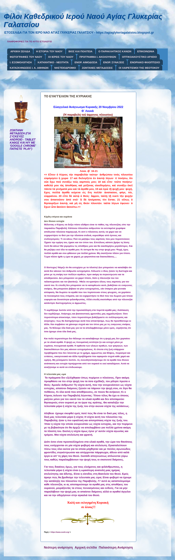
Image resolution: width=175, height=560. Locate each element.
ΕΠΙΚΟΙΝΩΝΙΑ (145, 51)
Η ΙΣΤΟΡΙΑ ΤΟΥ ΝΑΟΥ (49, 51)
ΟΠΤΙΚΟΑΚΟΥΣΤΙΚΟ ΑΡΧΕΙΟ (139, 56)
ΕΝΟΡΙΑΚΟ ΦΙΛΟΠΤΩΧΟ (145, 62)
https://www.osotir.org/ (60, 532)
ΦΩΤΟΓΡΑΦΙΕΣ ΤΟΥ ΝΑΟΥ (26, 56)
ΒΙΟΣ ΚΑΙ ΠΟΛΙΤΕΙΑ (80, 51)
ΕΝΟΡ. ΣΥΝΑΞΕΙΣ (113, 62)
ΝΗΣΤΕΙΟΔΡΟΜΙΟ (65, 67)
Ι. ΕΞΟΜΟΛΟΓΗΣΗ (21, 62)
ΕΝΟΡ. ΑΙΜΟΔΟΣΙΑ (86, 62)
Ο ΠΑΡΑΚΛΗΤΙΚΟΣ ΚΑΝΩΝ (114, 51)
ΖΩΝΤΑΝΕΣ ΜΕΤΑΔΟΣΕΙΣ (97, 67)
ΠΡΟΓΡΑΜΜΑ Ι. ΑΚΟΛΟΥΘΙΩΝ (97, 56)
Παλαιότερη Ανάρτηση (116, 547)
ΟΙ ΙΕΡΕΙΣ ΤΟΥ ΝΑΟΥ (60, 56)
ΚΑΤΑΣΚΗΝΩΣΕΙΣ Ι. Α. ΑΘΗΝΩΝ (29, 67)
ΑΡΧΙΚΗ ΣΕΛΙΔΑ (20, 51)
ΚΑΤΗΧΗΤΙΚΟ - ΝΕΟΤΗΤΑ (53, 62)
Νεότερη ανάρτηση (58, 547)
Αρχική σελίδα (86, 547)
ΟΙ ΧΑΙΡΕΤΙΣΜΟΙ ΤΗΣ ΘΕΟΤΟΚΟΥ (139, 67)
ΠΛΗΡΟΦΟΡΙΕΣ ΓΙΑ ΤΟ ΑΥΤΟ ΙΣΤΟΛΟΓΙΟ (29, 41)
